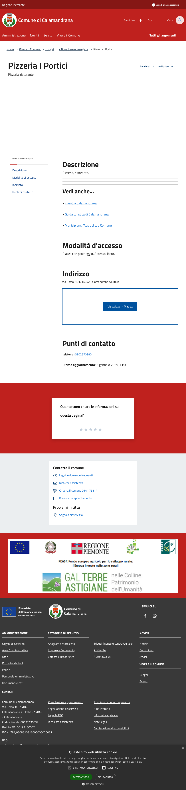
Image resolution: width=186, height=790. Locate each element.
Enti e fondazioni (12, 663)
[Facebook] (138, 20)
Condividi (147, 66)
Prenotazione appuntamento (65, 702)
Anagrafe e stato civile (62, 644)
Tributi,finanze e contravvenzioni (114, 643)
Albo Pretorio (102, 708)
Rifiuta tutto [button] (105, 777)
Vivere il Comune (30, 49)
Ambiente (100, 650)
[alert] (93, 767)
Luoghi (49, 49)
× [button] (182, 748)
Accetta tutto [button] (81, 777)
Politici (6, 670)
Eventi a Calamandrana (81, 203)
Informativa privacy (106, 715)
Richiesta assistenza (60, 722)
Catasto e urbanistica (61, 657)
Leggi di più (136, 761)
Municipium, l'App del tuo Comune (88, 225)
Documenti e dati (12, 683)
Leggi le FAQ (55, 715)
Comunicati (146, 650)
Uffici (5, 657)
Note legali (100, 722)
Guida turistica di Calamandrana (87, 214)
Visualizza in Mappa (120, 306)
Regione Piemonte (13, 5)
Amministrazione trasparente (112, 702)
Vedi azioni (166, 66)
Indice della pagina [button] (22, 158)
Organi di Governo (13, 644)
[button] (93, 784)
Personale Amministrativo (18, 676)
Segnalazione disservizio (63, 708)
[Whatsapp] (147, 20)
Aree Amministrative (15, 650)
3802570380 (83, 354)
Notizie (144, 644)
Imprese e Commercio (61, 650)
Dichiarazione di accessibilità (111, 728)
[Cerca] (179, 20)
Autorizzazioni (102, 656)
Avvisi (143, 657)
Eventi (143, 681)
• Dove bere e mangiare (73, 49)
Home (10, 49)
